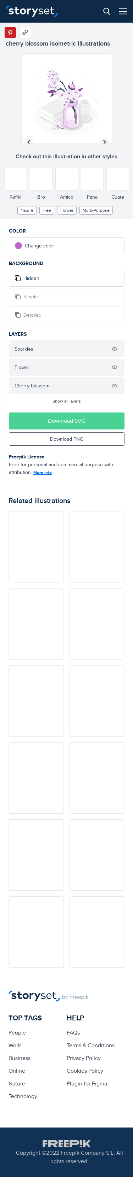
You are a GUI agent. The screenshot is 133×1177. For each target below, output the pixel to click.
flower (66, 210)
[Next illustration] (104, 142)
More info (42, 472)
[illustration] (36, 546)
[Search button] (106, 11)
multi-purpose (96, 210)
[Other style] (15, 179)
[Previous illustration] (28, 142)
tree (47, 210)
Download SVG (66, 421)
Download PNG (66, 439)
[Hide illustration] (114, 349)
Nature (27, 210)
